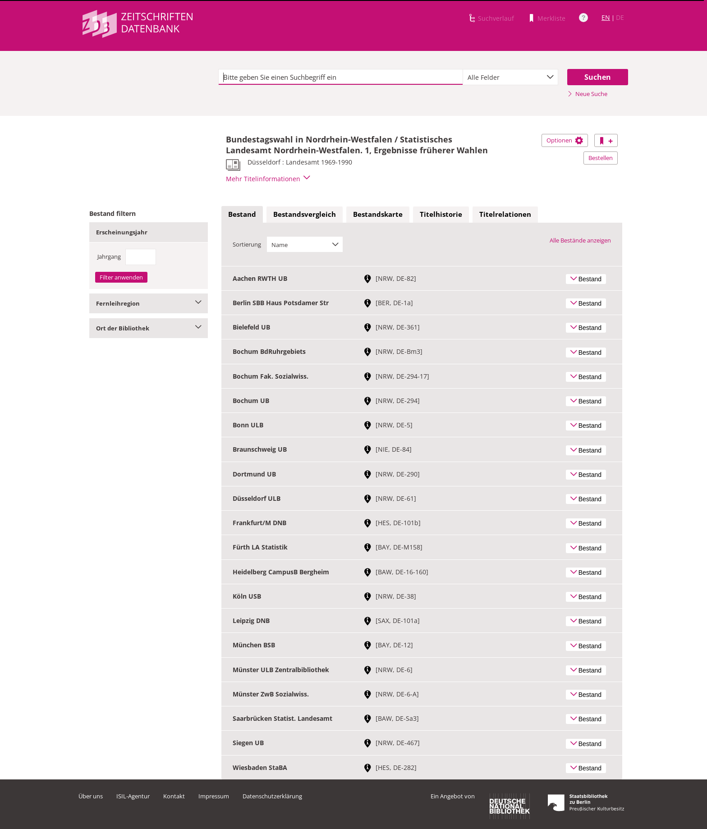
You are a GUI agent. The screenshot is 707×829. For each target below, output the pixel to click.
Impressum (213, 796)
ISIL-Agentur (133, 796)
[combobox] (510, 77)
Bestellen (600, 158)
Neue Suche (587, 94)
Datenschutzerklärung (272, 796)
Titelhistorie (441, 214)
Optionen (564, 140)
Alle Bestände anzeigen (580, 240)
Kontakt (174, 796)
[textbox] (340, 77)
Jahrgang (109, 256)
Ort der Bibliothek (148, 328)
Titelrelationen (505, 214)
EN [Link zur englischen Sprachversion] (605, 17)
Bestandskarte (378, 214)
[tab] (242, 214)
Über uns (90, 796)
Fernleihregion (148, 303)
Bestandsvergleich (304, 214)
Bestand (242, 214)
